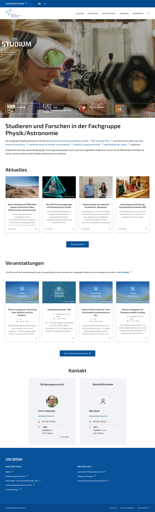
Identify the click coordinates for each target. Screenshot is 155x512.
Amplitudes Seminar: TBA (59, 309)
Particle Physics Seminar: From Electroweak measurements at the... (96, 312)
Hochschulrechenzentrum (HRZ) (20, 485)
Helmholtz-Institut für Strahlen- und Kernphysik (51, 145)
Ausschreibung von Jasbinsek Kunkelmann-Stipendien (96, 205)
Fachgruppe (138, 13)
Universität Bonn (16, 3)
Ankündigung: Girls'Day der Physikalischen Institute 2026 (132, 205)
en (44, 3)
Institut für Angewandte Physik (88, 145)
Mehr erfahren (10, 52)
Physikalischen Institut (119, 145)
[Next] (152, 115)
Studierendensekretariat (16, 476)
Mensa (9, 472)
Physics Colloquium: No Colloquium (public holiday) (132, 311)
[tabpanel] (77, 68)
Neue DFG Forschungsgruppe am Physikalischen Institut (59, 205)
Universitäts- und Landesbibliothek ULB (23, 481)
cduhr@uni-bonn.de (46, 416)
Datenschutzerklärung (127, 508)
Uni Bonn (13, 459)
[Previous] (147, 115)
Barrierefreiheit (144, 508)
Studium (80, 13)
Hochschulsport (13, 490)
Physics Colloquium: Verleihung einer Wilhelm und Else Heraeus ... (22, 312)
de (39, 3)
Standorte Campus (87, 476)
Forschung (93, 13)
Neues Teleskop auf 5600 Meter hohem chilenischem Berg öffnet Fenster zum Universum (22, 207)
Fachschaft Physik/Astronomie (92, 472)
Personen (124, 13)
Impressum (113, 508)
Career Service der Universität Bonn (94, 481)
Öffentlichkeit (108, 13)
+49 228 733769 (48, 421)
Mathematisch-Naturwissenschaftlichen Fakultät (69, 141)
